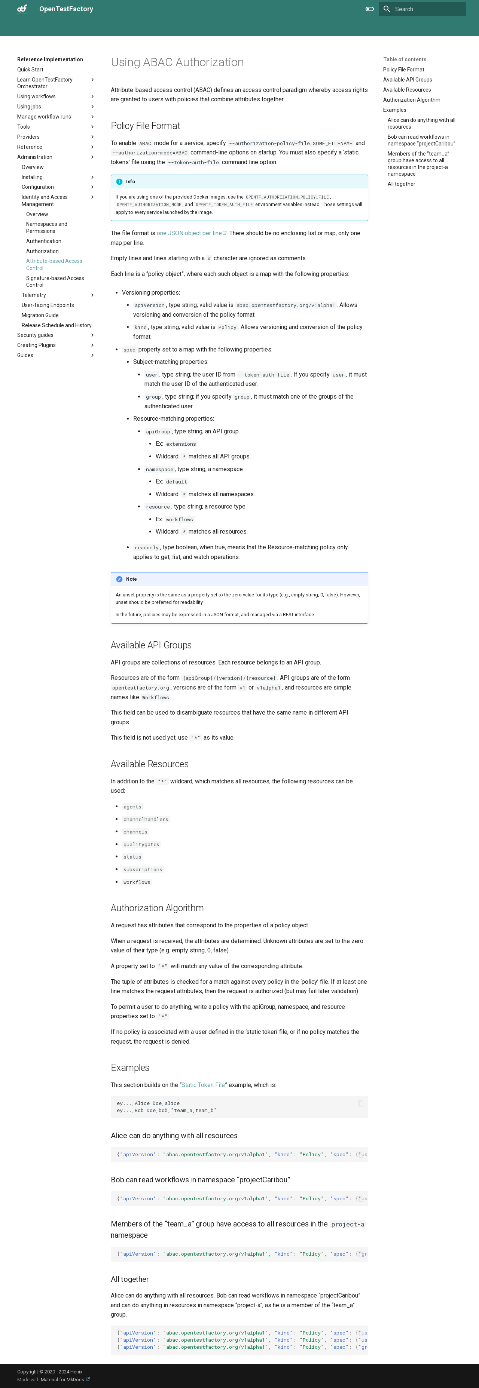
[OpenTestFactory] (22, 8)
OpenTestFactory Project (69, 27)
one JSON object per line (189, 233)
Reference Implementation (140, 27)
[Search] (422, 9)
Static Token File (203, 1084)
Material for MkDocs (63, 1379)
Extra (227, 27)
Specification (196, 27)
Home (24, 27)
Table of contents (405, 59)
